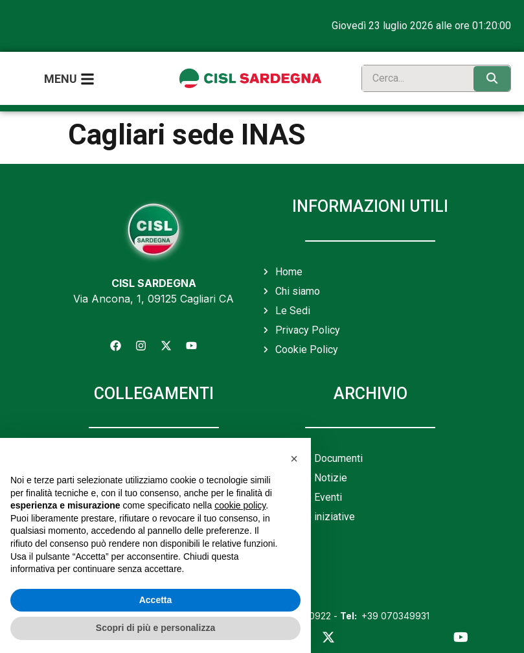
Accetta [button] (155, 600)
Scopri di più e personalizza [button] (155, 628)
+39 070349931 (384, 615)
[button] (294, 458)
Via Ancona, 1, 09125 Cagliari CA (153, 298)
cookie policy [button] (240, 505)
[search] (414, 78)
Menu (60, 79)
